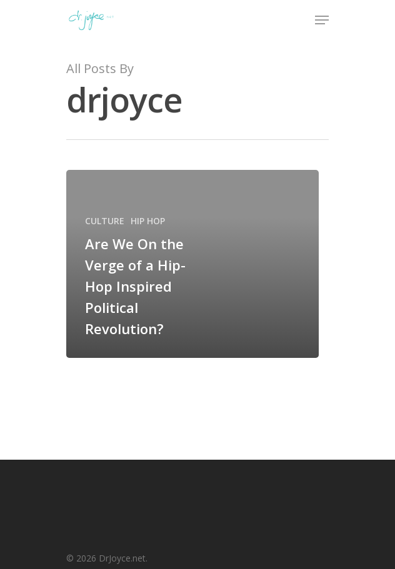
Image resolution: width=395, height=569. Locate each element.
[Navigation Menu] (322, 20)
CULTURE (104, 221)
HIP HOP (148, 221)
